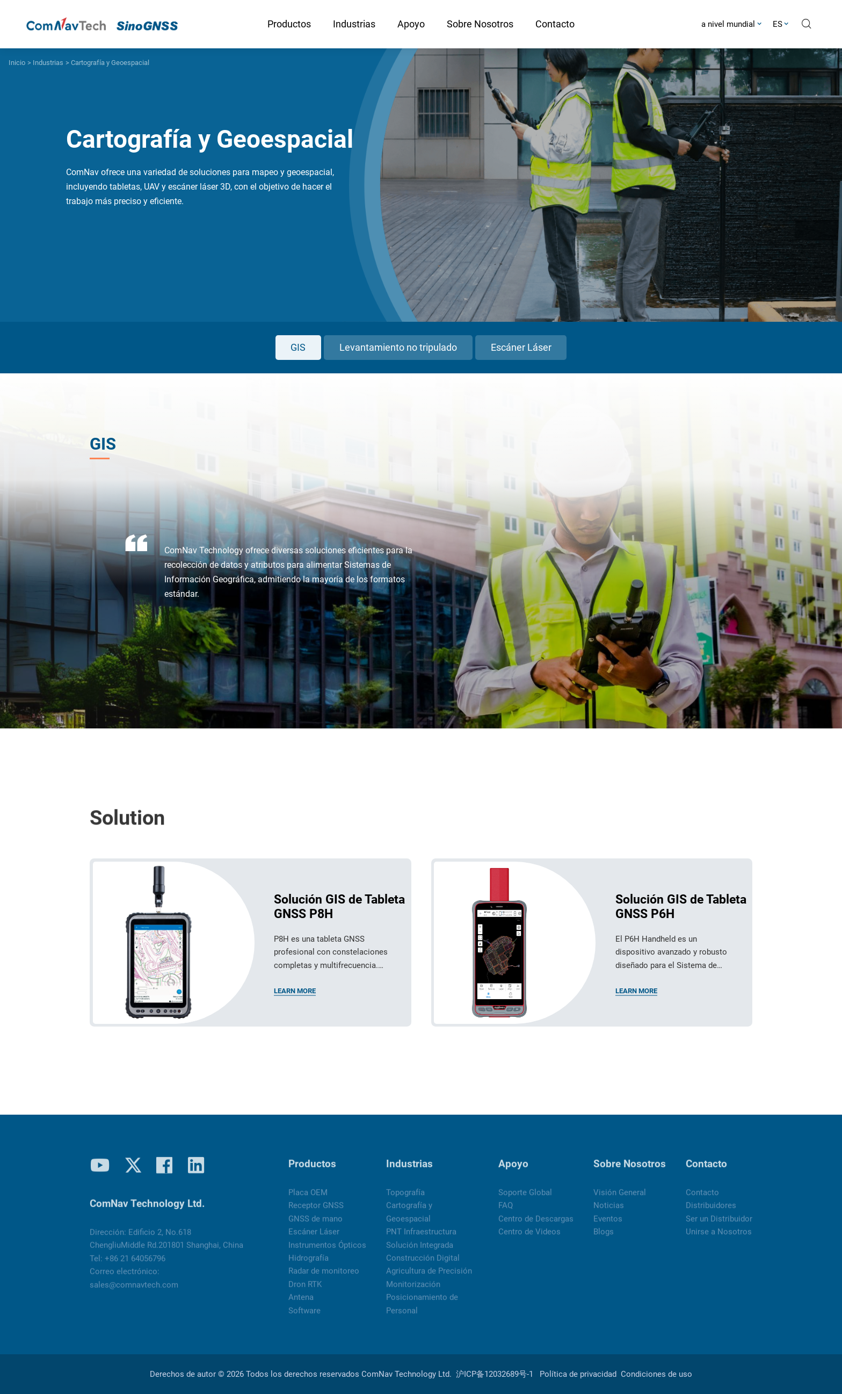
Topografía (405, 1199)
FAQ (505, 1212)
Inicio (17, 63)
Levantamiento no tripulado (398, 347)
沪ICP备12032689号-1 (494, 1374)
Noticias (608, 1212)
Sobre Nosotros (629, 1171)
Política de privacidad (578, 1374)
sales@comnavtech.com (134, 1292)
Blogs (603, 1239)
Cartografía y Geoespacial (110, 63)
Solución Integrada (419, 1251)
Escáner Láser (521, 347)
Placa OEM (308, 1199)
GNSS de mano (315, 1226)
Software (304, 1317)
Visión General (619, 1199)
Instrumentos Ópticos (327, 1251)
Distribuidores (711, 1212)
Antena (301, 1304)
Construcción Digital (423, 1265)
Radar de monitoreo (323, 1278)
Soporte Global (525, 1199)
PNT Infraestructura (421, 1239)
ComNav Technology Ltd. (406, 1374)
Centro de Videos (529, 1239)
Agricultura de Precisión (429, 1278)
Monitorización (413, 1291)
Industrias (48, 63)
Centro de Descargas (536, 1226)
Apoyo (513, 1171)
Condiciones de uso (656, 1374)
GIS (298, 347)
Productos (312, 1171)
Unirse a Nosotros (719, 1239)
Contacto (706, 1171)
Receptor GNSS (316, 1212)
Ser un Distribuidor (719, 1226)
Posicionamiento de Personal (422, 1310)
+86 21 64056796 (135, 1265)
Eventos (607, 1226)
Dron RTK (305, 1291)
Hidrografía (308, 1265)
